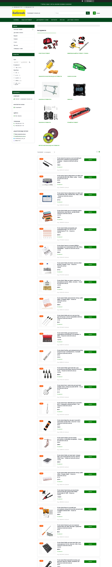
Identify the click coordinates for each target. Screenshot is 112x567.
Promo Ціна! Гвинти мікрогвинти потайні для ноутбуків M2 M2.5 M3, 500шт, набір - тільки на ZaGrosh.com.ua (70, 133)
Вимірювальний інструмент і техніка (68, 54)
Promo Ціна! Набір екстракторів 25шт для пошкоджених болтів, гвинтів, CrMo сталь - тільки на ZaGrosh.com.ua (69, 500)
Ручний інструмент (65, 100)
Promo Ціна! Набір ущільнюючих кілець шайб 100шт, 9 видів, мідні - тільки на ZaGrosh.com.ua (70, 430)
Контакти (54, 19)
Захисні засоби (43, 77)
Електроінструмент (44, 53)
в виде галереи (97, 108)
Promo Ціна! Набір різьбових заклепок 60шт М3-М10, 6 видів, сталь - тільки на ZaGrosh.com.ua (69, 220)
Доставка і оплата (73, 19)
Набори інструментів (45, 100)
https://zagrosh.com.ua (20, 134)
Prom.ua (63, 562)
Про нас (62, 19)
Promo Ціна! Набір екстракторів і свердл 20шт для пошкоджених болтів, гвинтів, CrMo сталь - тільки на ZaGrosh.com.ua (68, 413)
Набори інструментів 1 (66, 77)
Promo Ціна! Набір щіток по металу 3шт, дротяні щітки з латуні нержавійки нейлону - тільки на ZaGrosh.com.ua (70, 273)
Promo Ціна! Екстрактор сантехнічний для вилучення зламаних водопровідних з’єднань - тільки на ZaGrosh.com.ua (69, 116)
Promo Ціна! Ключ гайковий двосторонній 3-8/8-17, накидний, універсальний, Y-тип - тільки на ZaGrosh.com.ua (69, 360)
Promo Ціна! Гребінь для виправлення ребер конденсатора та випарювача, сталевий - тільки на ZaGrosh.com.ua (70, 308)
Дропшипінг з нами (42, 19)
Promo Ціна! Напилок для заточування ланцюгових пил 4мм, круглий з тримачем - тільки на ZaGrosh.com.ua (69, 483)
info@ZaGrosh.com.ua (20, 136)
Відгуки (15, 35)
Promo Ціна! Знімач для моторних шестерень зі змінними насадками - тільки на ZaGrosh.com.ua (69, 395)
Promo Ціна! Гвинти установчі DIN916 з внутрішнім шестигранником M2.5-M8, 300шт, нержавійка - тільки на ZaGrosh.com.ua (70, 203)
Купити (90, 115)
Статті (15, 42)
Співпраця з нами (18, 48)
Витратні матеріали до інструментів (88, 101)
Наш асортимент (27, 19)
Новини (16, 39)
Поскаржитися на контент (57, 564)
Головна (16, 19)
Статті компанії (13, 555)
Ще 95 (16, 84)
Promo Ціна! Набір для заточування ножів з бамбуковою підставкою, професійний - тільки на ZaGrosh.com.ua (69, 168)
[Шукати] (88, 13)
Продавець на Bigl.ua (56, 563)
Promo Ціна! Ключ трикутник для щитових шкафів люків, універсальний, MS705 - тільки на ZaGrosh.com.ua (70, 343)
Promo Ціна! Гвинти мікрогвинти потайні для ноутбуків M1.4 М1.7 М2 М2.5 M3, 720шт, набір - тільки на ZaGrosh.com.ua (70, 151)
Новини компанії (13, 553)
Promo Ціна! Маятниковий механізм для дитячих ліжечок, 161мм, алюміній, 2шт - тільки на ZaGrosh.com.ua (68, 517)
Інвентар (84, 77)
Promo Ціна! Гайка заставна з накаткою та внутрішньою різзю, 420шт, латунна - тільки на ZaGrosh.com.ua (69, 238)
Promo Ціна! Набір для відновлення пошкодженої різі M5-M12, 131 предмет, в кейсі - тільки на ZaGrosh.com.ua (69, 290)
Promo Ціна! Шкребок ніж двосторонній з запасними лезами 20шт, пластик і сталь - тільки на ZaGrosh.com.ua (69, 378)
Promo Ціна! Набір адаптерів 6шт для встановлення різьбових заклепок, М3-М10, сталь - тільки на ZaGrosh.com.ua (69, 325)
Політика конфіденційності (70, 564)
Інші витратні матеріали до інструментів (89, 54)
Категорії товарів (18, 29)
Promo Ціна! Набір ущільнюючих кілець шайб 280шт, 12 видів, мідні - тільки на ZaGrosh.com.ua (70, 255)
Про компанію (12, 551)
